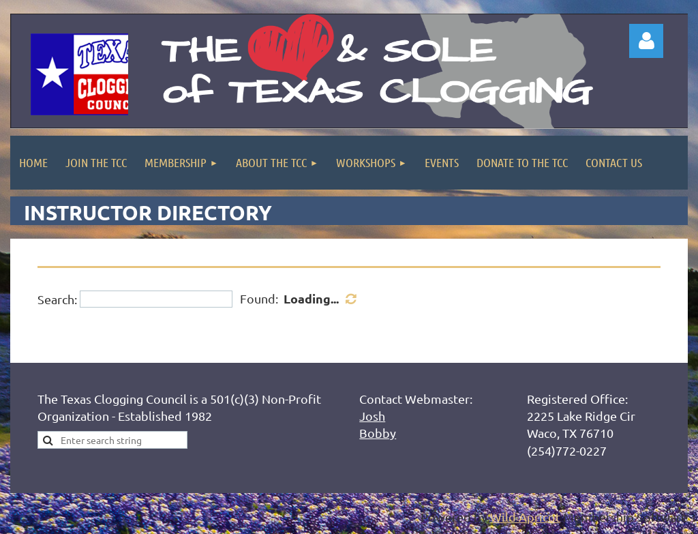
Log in (646, 41)
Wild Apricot (525, 516)
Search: (57, 299)
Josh (372, 416)
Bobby (377, 433)
